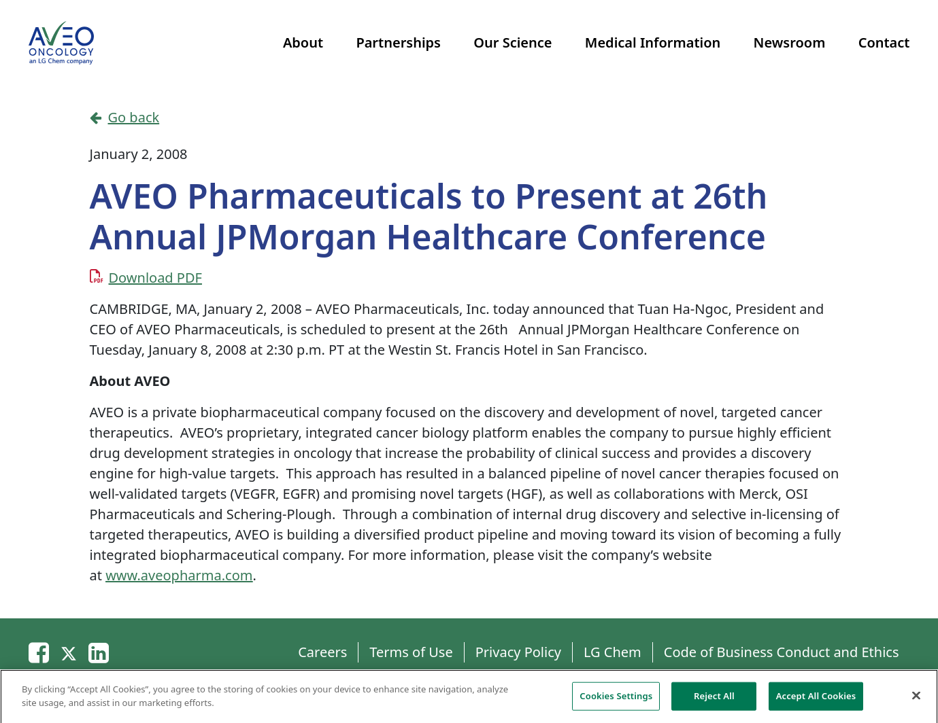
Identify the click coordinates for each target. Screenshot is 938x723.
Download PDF (155, 277)
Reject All (714, 698)
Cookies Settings (616, 698)
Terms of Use (410, 652)
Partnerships (398, 42)
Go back (125, 117)
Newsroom (790, 42)
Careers (322, 652)
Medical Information (652, 42)
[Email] (39, 652)
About (303, 42)
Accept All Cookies (816, 698)
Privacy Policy (518, 652)
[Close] (916, 698)
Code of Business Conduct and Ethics (781, 652)
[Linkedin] (98, 652)
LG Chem (612, 652)
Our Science (512, 42)
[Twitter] (69, 652)
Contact (884, 42)
